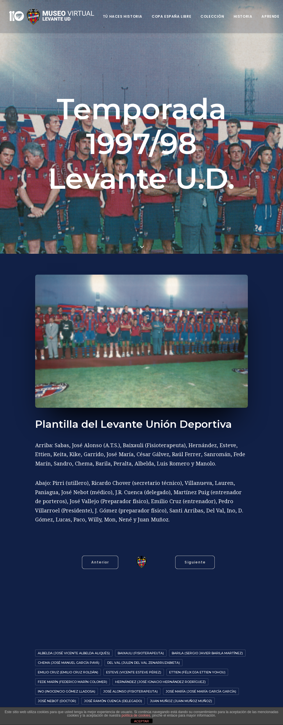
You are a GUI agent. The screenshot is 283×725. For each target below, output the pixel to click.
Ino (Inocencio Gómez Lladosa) (66, 688)
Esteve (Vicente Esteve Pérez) (133, 669)
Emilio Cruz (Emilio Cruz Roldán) (68, 669)
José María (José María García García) (201, 688)
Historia (243, 16)
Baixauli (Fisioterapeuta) (141, 650)
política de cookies (135, 715)
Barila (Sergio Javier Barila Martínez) (207, 650)
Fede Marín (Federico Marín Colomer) (72, 679)
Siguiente (195, 559)
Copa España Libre (171, 16)
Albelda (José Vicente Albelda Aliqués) (74, 650)
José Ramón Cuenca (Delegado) (113, 698)
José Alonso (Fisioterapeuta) (130, 688)
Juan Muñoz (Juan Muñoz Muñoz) (181, 698)
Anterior (100, 559)
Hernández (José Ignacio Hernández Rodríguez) (160, 679)
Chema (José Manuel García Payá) (68, 659)
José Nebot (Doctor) (57, 698)
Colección (212, 16)
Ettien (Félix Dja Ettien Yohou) (197, 669)
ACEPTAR (141, 721)
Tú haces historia (122, 16)
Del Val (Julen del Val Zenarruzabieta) (143, 659)
